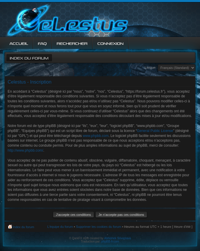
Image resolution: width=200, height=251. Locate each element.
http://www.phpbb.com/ (25, 150)
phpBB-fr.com (110, 241)
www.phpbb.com (96, 136)
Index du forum (29, 57)
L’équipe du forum (60, 226)
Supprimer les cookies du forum (98, 226)
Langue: (150, 67)
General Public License (155, 131)
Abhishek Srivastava (117, 238)
